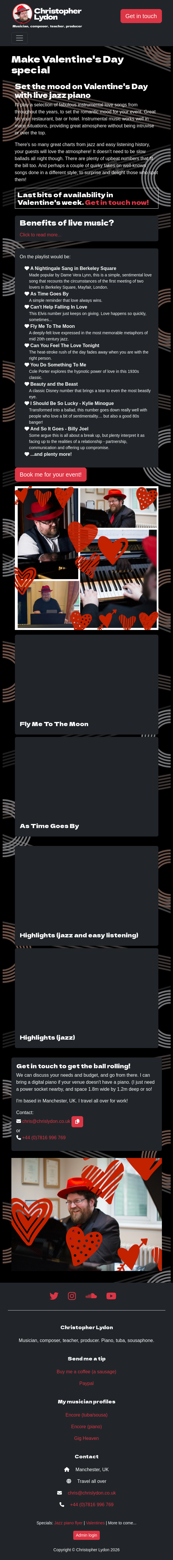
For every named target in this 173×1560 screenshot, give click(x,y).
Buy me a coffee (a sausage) (86, 1371)
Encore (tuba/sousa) (86, 1414)
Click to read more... (41, 234)
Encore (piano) (86, 1426)
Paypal (86, 1383)
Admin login (86, 1535)
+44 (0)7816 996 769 (44, 1137)
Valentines (95, 1523)
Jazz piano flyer (68, 1523)
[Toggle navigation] (19, 38)
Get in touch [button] (141, 16)
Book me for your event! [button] (51, 474)
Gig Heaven (86, 1438)
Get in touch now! (117, 202)
